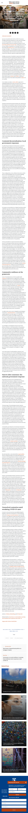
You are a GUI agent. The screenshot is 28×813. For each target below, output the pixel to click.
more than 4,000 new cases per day (9, 44)
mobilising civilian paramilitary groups (16, 566)
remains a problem (13, 441)
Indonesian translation (6, 36)
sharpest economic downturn (12, 515)
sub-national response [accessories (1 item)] (18, 638)
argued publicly (21, 454)
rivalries (17, 76)
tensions (12, 76)
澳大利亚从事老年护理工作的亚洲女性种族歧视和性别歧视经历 (13, 718)
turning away (18, 489)
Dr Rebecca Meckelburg (10, 613)
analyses (23, 77)
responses (4, 278)
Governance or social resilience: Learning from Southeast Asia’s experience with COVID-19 (13, 659)
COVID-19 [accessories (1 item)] (7, 638)
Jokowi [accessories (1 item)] (11, 638)
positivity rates (11, 47)
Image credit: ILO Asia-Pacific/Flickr (9, 621)
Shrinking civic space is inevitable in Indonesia (12, 691)
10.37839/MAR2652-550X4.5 (19, 629)
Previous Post (7, 646)
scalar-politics (15, 82)
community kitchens (11, 312)
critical (18, 285)
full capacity (7, 489)
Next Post (6, 655)
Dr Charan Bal (19, 613)
